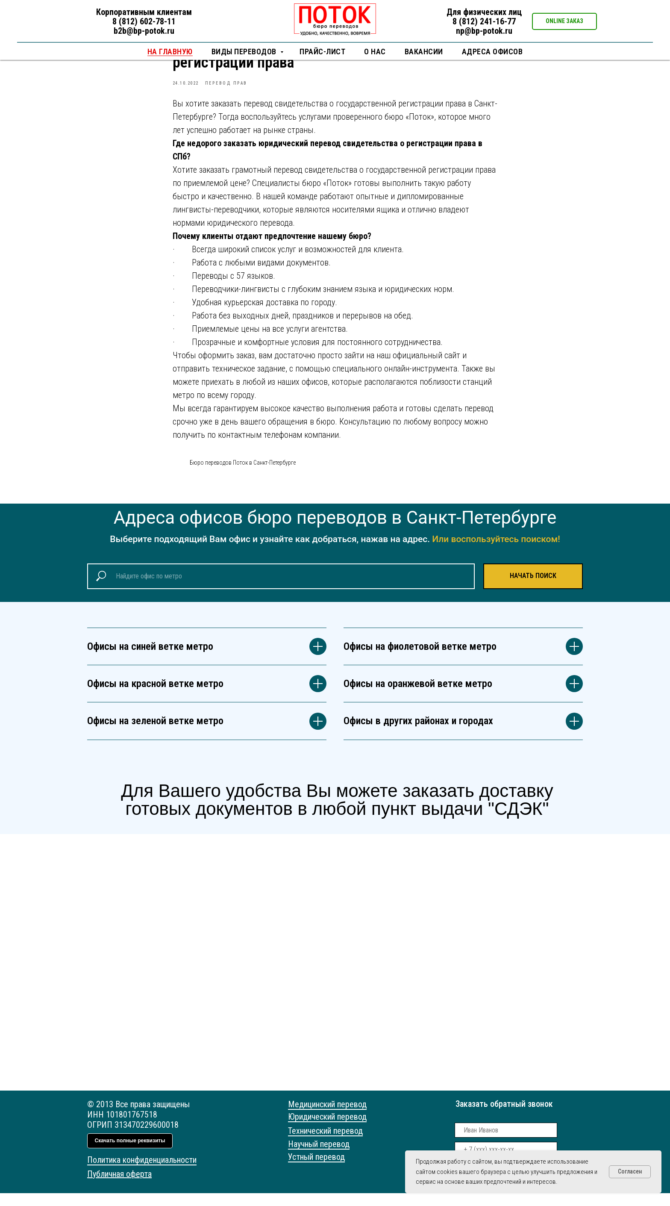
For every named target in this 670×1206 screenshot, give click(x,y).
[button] (564, 21)
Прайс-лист (322, 51)
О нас (375, 51)
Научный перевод (319, 1157)
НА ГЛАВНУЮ (170, 51)
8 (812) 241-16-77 (484, 21)
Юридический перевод (327, 1129)
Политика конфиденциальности (142, 1173)
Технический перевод (325, 1143)
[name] (506, 1142)
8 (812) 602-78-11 (144, 21)
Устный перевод (316, 1170)
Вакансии (424, 51)
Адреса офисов (492, 51)
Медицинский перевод (327, 1117)
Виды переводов (245, 51)
